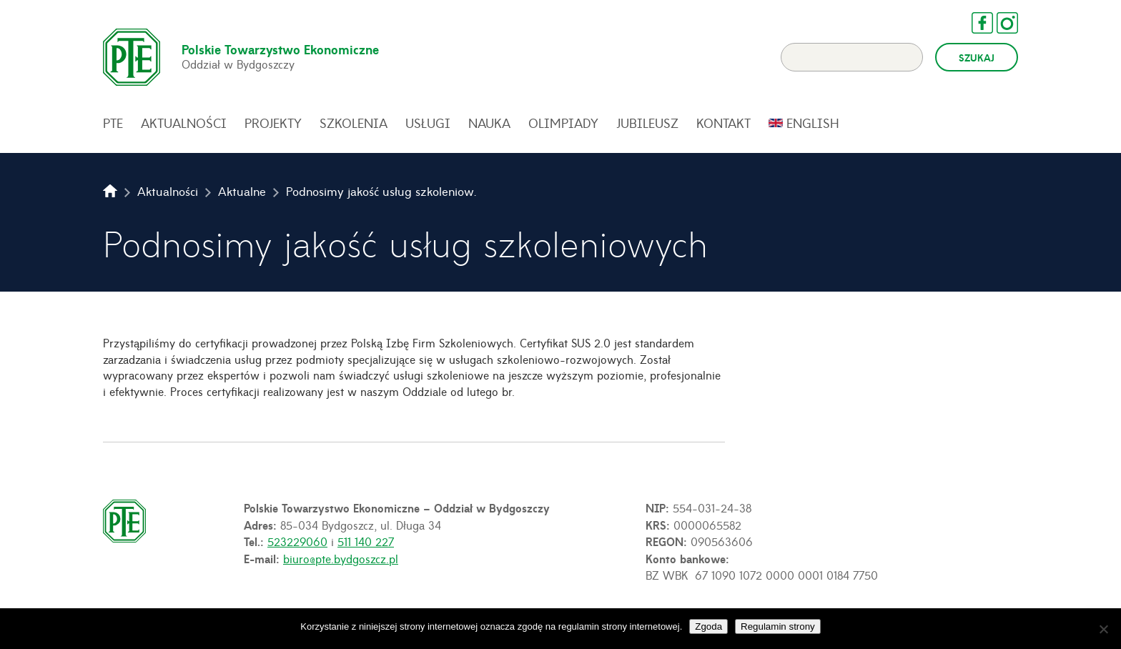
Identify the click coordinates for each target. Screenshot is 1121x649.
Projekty (273, 123)
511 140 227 (365, 541)
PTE (113, 123)
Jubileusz (647, 123)
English (812, 123)
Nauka (489, 123)
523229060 (297, 541)
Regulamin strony (778, 626)
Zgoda (708, 626)
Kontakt (723, 123)
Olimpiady (563, 123)
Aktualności (184, 123)
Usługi (427, 123)
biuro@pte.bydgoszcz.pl (340, 558)
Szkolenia (353, 123)
